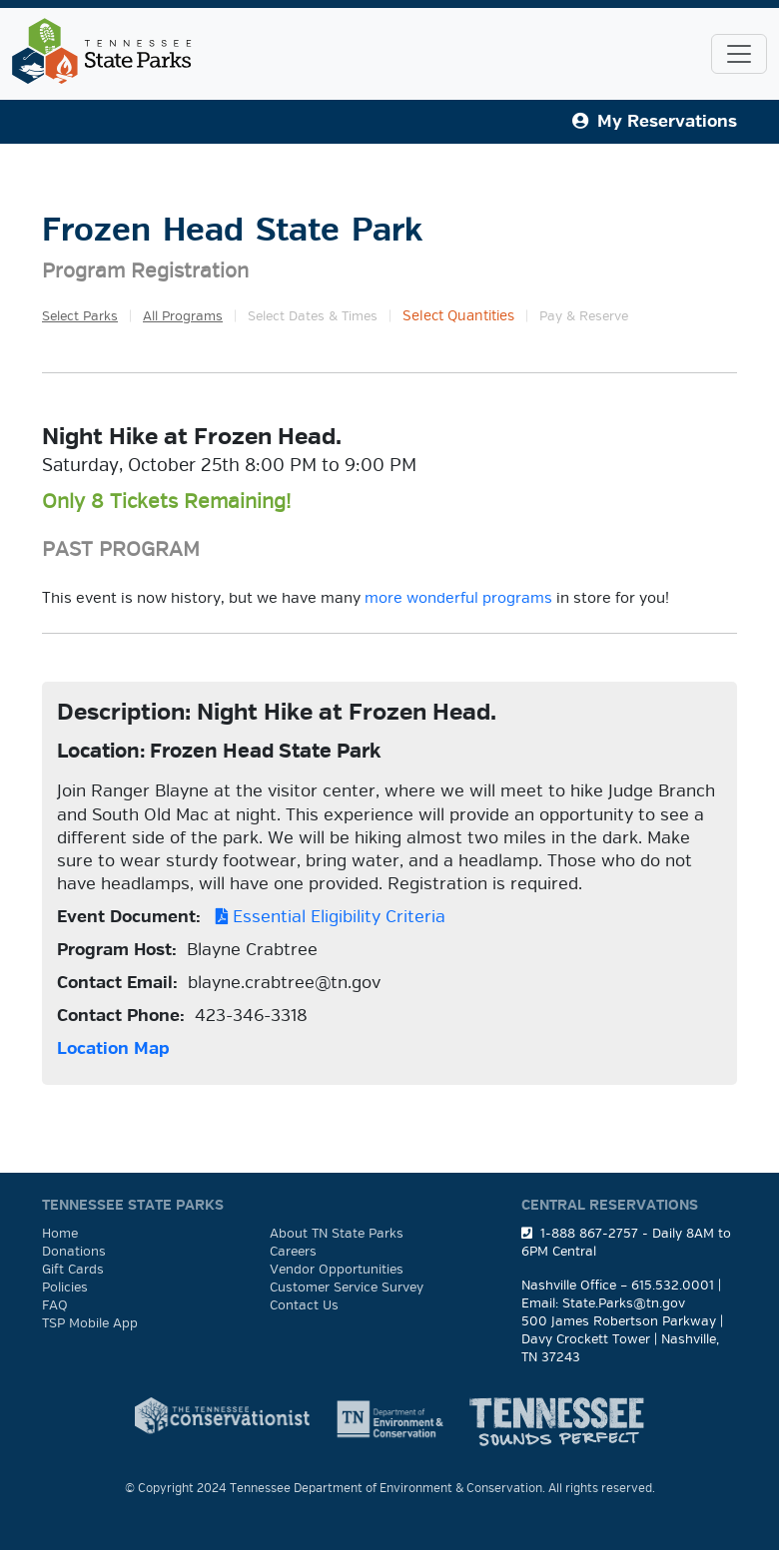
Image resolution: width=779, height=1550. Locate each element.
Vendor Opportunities (336, 1270)
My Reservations (654, 121)
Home (60, 1234)
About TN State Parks (336, 1234)
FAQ (55, 1305)
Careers (293, 1252)
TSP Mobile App (90, 1323)
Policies (65, 1287)
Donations (74, 1252)
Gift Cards (73, 1270)
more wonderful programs (458, 598)
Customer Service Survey (346, 1287)
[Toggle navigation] (739, 54)
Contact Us (304, 1305)
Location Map (113, 1048)
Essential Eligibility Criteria (325, 916)
